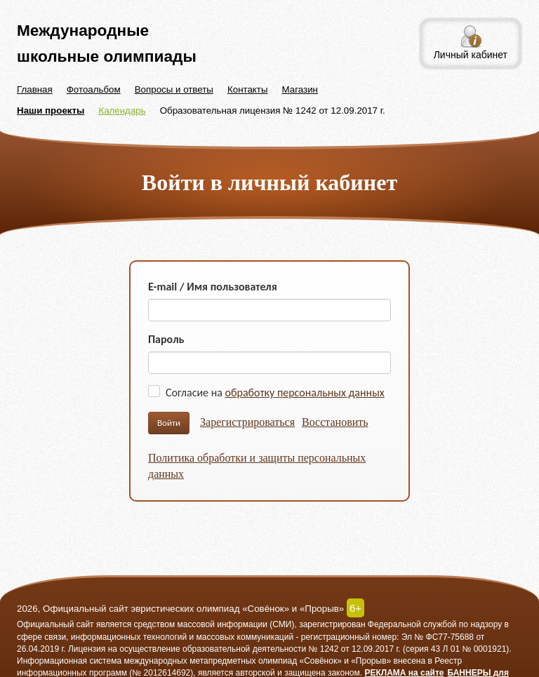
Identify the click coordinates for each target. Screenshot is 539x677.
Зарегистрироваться (247, 422)
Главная (35, 89)
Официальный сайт (55, 624)
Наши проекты (50, 110)
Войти (168, 422)
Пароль (166, 339)
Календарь (121, 110)
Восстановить (335, 422)
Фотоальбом (94, 89)
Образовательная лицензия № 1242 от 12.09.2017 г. (272, 110)
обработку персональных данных (305, 392)
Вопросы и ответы (174, 89)
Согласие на (275, 392)
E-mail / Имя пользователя (212, 286)
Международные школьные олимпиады (107, 43)
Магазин (300, 89)
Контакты (247, 89)
